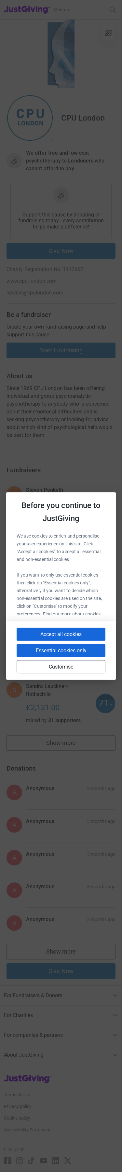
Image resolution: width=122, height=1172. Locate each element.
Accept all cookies (61, 634)
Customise (61, 667)
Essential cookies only (61, 650)
